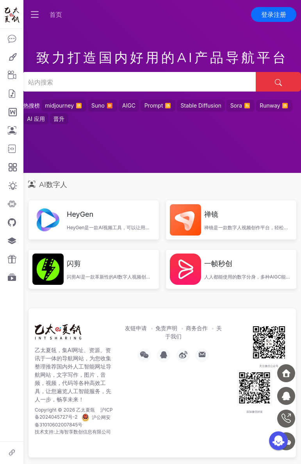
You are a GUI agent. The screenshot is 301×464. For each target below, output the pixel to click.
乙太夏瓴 (85, 410)
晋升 (58, 118)
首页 (56, 14)
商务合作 (197, 328)
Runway (274, 105)
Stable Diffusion (200, 105)
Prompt (158, 105)
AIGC (128, 105)
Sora (240, 105)
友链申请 (136, 328)
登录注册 (273, 14)
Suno (102, 105)
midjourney (63, 105)
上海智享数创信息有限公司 (83, 432)
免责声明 (166, 328)
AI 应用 (36, 118)
